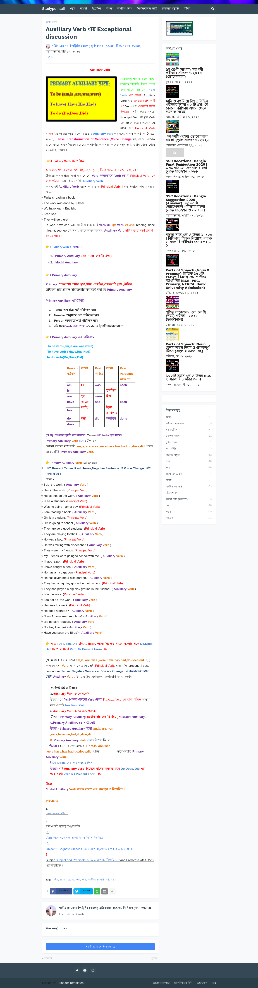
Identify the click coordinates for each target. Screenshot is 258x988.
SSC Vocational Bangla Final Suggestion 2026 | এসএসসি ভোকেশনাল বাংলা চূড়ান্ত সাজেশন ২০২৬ (186, 166)
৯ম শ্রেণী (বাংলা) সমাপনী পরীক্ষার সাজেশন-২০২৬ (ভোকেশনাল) (184, 73)
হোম (48, 22)
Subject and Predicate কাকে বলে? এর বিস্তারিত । (87, 860)
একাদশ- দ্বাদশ (189, 436)
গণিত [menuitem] (109, 8)
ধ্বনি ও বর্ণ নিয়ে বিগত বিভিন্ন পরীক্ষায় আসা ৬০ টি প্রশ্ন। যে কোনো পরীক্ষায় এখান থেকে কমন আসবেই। (187, 106)
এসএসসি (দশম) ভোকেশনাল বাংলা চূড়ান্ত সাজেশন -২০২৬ (187, 138)
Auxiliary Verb (103, 133)
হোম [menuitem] (72, 8)
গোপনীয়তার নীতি (183, 983)
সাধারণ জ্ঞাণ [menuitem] (124, 8)
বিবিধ (189, 480)
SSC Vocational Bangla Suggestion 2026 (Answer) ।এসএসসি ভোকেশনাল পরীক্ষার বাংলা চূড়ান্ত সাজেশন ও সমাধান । (186, 203)
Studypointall (53, 9)
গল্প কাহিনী (189, 449)
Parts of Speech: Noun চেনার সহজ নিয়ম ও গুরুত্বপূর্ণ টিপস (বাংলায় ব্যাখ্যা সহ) (187, 347)
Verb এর (76, 649)
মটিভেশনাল (189, 493)
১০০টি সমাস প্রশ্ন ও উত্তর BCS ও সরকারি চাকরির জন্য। (188, 378)
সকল (152, 90)
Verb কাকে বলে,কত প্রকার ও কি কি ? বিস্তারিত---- (76, 837)
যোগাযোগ (202, 983)
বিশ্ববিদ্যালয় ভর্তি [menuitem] (147, 8)
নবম (84, 879)
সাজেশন (189, 518)
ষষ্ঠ (107, 879)
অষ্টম (54, 22)
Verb (123, 95)
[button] (212, 8)
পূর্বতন (154, 958)
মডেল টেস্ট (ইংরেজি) (189, 499)
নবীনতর (48, 958)
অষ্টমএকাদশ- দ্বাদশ (189, 424)
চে (80, 441)
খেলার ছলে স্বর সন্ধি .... (57, 813)
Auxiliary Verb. (93, 181)
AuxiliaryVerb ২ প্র (62, 247)
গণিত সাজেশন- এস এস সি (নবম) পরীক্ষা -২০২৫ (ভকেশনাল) (186, 316)
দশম (78, 879)
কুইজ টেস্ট (189, 442)
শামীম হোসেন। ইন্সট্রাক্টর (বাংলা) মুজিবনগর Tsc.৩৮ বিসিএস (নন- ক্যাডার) (105, 908)
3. (48, 832)
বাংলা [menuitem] (83, 8)
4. (48, 843)
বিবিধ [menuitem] (187, 8)
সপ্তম (113, 879)
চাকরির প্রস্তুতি (67, 879)
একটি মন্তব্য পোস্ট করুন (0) (100, 946)
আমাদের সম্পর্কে (161, 983)
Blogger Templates (71, 983)
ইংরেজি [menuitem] (96, 8)
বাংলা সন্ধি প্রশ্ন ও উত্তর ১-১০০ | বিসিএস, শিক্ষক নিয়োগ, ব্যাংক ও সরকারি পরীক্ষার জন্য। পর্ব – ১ (189, 240)
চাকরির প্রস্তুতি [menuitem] (170, 8)
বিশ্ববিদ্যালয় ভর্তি (96, 879)
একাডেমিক (189, 430)
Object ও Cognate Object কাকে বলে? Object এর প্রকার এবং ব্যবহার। (89, 849)
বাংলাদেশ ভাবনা (189, 474)
